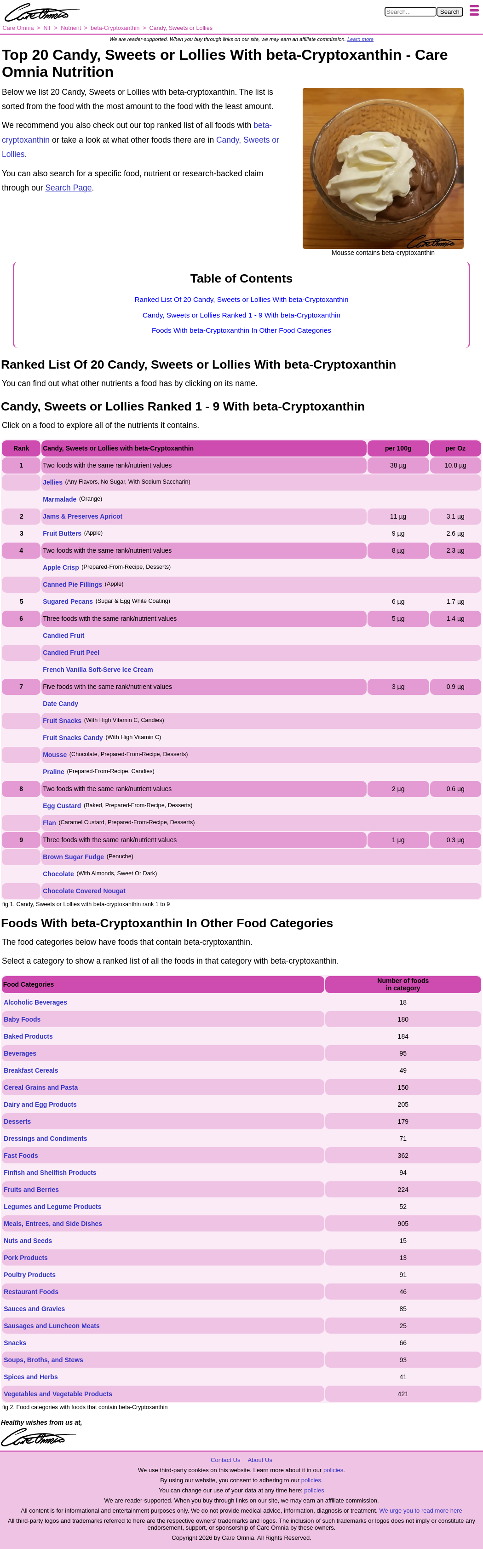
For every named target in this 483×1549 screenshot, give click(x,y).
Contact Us (225, 1460)
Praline (53, 771)
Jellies (53, 482)
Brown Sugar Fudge (73, 857)
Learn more (360, 39)
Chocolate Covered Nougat (84, 891)
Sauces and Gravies (34, 1308)
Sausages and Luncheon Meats (52, 1325)
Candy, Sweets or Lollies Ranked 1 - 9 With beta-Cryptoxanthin (241, 315)
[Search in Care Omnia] (411, 12)
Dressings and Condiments (45, 1138)
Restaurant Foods (31, 1291)
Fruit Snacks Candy (73, 737)
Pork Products (26, 1257)
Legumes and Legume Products (52, 1206)
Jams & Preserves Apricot (82, 516)
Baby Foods (22, 1019)
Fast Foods (21, 1155)
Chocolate (58, 874)
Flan (49, 823)
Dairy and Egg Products (40, 1104)
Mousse (55, 754)
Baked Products (28, 1036)
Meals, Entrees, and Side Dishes (53, 1223)
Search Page (68, 187)
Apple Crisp (61, 567)
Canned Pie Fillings (72, 584)
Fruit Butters (62, 533)
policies (333, 1470)
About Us (259, 1460)
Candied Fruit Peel (71, 652)
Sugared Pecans (68, 601)
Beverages (20, 1053)
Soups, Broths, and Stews (43, 1360)
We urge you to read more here (420, 1510)
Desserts (17, 1121)
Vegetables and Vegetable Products (58, 1394)
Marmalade (59, 499)
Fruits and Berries (31, 1189)
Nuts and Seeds (28, 1240)
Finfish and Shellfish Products (50, 1172)
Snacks (15, 1343)
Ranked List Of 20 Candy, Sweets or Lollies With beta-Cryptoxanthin (241, 299)
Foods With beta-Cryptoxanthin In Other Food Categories (241, 330)
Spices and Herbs (31, 1377)
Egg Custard (62, 805)
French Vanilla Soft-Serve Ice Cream (98, 669)
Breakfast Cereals (31, 1070)
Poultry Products (30, 1274)
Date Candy (60, 703)
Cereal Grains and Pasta (41, 1087)
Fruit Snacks (62, 720)
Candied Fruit (63, 635)
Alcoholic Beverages (35, 1002)
